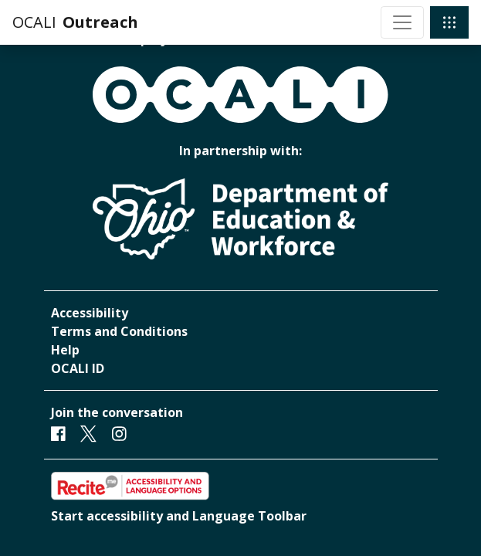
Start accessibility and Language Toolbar (179, 515)
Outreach (100, 22)
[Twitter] (88, 433)
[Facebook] (58, 433)
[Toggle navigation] (402, 22)
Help (65, 349)
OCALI (34, 22)
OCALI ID (77, 368)
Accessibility (89, 312)
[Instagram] (119, 433)
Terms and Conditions (119, 331)
